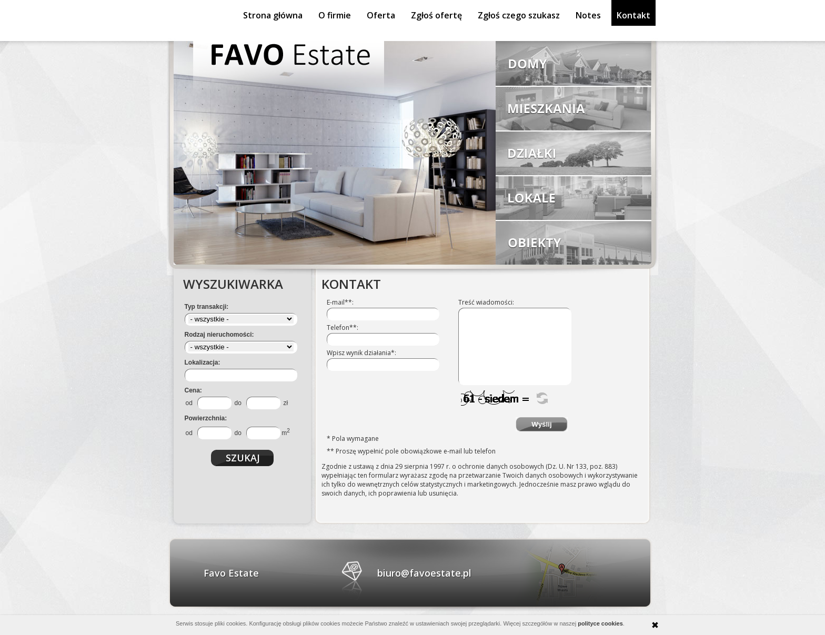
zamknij (655, 625)
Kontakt (633, 15)
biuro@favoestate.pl (424, 573)
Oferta (381, 15)
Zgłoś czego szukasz (519, 15)
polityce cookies (600, 623)
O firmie (334, 15)
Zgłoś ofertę (436, 15)
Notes (588, 15)
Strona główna (273, 15)
